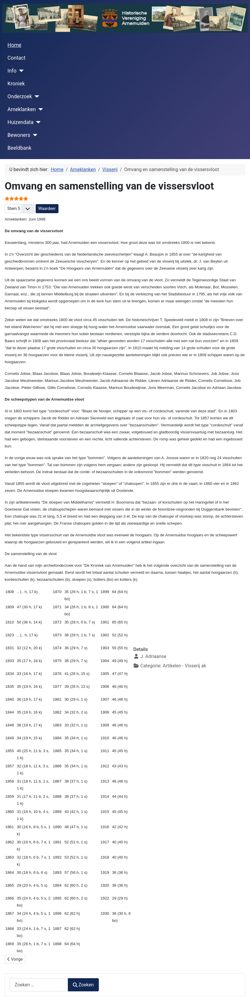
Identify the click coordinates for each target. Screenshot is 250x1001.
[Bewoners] (33, 135)
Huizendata (21, 122)
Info (12, 71)
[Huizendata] (37, 122)
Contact (17, 58)
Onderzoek (20, 96)
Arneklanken (22, 109)
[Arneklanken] (39, 109)
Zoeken (83, 985)
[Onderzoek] (35, 96)
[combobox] (39, 984)
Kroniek (16, 84)
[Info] (20, 71)
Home (14, 45)
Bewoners (19, 135)
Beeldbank (20, 148)
